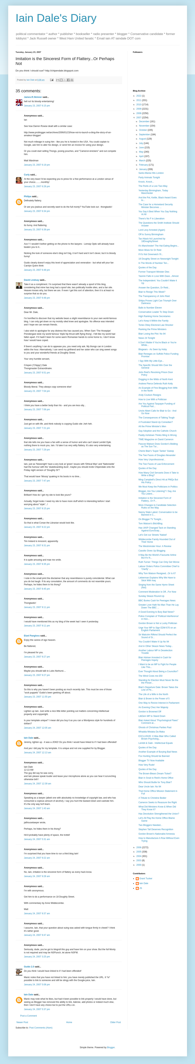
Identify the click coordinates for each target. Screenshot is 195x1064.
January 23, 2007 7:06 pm (37, 409)
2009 (139, 109)
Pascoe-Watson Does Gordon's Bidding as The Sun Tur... (158, 445)
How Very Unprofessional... (151, 459)
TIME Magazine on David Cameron (155, 439)
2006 (139, 847)
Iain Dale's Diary (56, 18)
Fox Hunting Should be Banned (153, 756)
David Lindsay (31, 280)
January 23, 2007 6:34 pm (37, 211)
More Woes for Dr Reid (149, 250)
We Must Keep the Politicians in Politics (157, 486)
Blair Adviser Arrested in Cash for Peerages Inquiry (154, 658)
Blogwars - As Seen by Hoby (152, 349)
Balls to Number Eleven (150, 307)
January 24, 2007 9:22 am (37, 858)
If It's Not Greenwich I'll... (150, 254)
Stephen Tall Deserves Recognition (155, 829)
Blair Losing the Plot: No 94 (151, 333)
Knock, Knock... (146, 181)
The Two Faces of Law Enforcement (156, 464)
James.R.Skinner (33, 97)
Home (69, 1022)
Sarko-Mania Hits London (151, 173)
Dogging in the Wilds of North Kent (155, 379)
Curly (27, 174)
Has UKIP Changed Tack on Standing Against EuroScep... (157, 529)
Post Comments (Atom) (41, 1027)
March (142, 160)
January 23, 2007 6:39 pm (37, 229)
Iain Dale (28, 738)
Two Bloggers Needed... (150, 825)
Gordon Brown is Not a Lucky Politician (157, 623)
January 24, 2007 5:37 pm (37, 1009)
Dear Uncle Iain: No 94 (149, 786)
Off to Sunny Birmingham (150, 234)
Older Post (115, 1022)
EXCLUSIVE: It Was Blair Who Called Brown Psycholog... (157, 737)
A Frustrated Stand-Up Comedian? (155, 422)
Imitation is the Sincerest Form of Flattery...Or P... (154, 499)
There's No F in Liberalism (151, 218)
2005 (139, 851)
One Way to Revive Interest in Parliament (158, 703)
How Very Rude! (146, 765)
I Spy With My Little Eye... (151, 361)
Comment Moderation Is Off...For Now (157, 592)
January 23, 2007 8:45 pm (37, 589)
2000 (139, 865)
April (141, 156)
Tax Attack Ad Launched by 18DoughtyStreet (151, 240)
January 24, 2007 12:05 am (37, 728)
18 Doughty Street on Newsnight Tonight (158, 258)
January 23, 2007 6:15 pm (37, 105)
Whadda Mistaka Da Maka (151, 731)
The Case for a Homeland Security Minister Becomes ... (155, 205)
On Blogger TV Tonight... (150, 519)
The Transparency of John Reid (153, 296)
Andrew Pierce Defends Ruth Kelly (155, 383)
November (144, 125)
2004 (139, 856)
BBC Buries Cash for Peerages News (156, 600)
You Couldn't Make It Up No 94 (153, 641)
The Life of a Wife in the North (153, 694)
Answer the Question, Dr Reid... (154, 287)
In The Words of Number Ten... (153, 263)
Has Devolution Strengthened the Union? (158, 813)
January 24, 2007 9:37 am (37, 913)
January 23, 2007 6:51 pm (37, 372)
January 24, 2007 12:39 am (37, 783)
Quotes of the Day (147, 267)
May (141, 152)
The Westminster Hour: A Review (154, 546)
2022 (139, 96)
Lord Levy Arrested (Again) (151, 230)
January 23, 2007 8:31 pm (37, 545)
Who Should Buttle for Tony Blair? (155, 782)
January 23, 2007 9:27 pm (37, 656)
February (143, 165)
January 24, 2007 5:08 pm (37, 984)
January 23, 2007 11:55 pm (37, 696)
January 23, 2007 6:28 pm (37, 186)
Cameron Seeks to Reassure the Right (157, 802)
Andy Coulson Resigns (149, 395)
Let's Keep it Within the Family (153, 320)
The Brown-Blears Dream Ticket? (154, 773)
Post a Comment (28, 1016)
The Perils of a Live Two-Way (152, 186)
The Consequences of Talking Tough (156, 417)
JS (140, 888)
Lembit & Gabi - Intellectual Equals (155, 743)
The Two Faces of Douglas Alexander (156, 455)
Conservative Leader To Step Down (156, 312)
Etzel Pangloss (32, 635)
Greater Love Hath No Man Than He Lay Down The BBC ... (158, 606)
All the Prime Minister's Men (152, 426)
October (143, 130)
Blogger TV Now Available (151, 760)
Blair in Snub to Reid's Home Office (155, 778)
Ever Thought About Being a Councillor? (158, 671)
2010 (139, 104)
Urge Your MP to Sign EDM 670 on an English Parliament (157, 629)
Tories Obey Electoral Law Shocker (155, 325)
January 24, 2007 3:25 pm (37, 956)
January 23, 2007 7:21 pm (37, 428)
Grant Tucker (145, 878)
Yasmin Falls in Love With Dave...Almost (158, 276)
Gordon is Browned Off (149, 711)
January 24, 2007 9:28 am (37, 876)
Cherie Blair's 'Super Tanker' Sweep (156, 451)
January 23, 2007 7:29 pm (37, 449)
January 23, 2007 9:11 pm (37, 607)
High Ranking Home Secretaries (154, 316)
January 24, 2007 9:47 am (37, 935)
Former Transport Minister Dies (153, 272)
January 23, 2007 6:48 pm (37, 270)
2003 (139, 860)
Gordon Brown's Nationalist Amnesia (156, 834)
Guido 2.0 (29, 966)
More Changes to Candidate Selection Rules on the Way (157, 506)
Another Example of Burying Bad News (157, 752)
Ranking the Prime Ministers (152, 329)
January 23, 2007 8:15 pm (37, 508)
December (144, 121)
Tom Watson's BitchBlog (150, 523)
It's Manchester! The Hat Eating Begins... (158, 245)
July (141, 143)
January (143, 169)
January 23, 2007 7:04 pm (37, 391)
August (143, 138)
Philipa (27, 196)
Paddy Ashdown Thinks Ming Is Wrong (157, 435)
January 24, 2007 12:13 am (37, 752)
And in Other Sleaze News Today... (155, 646)
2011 (139, 100)
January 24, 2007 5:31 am (37, 839)
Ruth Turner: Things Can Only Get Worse (158, 562)
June (141, 147)
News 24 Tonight (146, 338)
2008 (139, 113)
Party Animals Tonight (149, 177)
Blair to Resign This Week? (151, 292)
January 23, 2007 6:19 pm (37, 165)
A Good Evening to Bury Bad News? (156, 612)
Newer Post (22, 1022)
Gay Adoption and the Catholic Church (157, 431)
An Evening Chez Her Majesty (153, 707)
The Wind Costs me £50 (150, 676)
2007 (139, 117)
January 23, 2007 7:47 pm (37, 480)
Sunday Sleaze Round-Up (151, 596)
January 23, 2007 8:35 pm (37, 564)
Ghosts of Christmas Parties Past (154, 727)
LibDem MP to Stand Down (151, 716)
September (144, 134)
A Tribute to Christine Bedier (152, 798)
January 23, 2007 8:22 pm (37, 527)
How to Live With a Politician (152, 399)
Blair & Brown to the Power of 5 (153, 698)
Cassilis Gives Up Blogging (151, 550)
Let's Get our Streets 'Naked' (152, 535)
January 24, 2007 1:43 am (37, 808)
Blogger (111, 1047)
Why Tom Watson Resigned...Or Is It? (157, 573)
